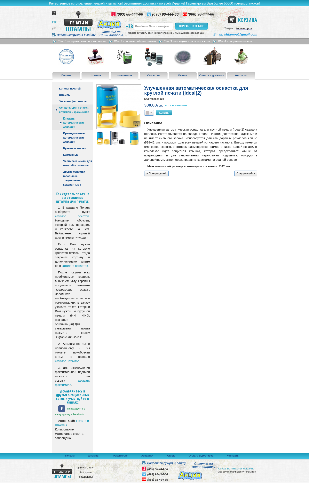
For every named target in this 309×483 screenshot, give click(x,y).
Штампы (95, 75)
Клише (182, 75)
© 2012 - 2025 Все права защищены (86, 472)
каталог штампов (67, 361)
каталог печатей (72, 216)
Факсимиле (124, 75)
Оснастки (153, 75)
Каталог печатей (70, 88)
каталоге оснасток (75, 265)
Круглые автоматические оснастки (74, 122)
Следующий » (246, 173)
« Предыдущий (156, 173)
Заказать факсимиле (73, 101)
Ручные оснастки (74, 148)
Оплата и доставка (211, 75)
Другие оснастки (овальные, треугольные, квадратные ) (74, 178)
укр (54, 28)
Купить (164, 112)
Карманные (70, 154)
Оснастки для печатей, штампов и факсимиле (74, 110)
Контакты (241, 75)
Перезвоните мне (191, 26)
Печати (66, 75)
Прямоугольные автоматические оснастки (74, 137)
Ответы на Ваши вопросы (111, 33)
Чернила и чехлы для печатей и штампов (77, 163)
